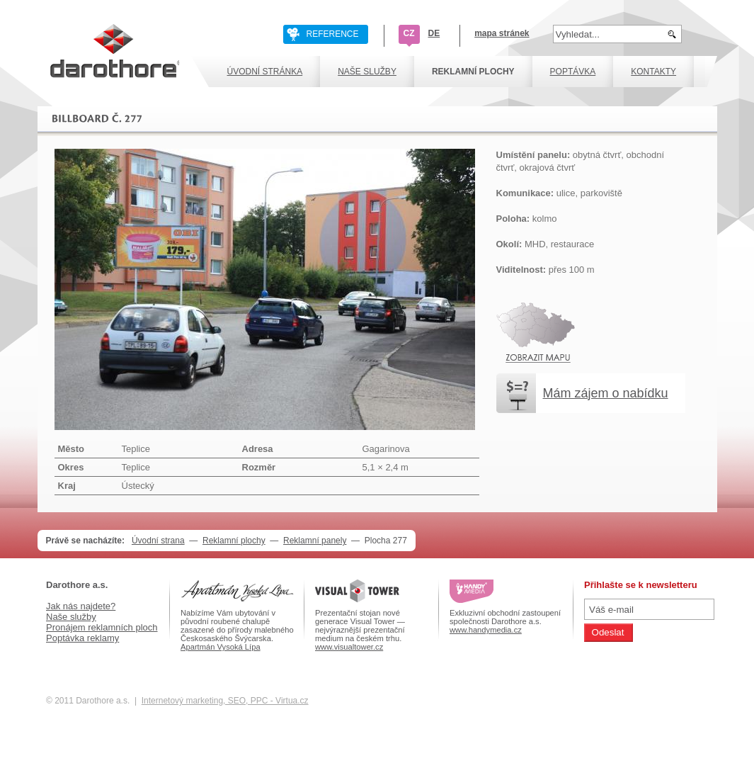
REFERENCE (333, 34)
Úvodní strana (158, 541)
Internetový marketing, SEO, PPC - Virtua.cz (225, 701)
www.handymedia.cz (486, 630)
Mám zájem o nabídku (605, 393)
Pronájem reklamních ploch (102, 627)
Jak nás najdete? (80, 606)
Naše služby (71, 616)
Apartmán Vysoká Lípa (221, 647)
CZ (409, 33)
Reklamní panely (314, 541)
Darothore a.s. (77, 585)
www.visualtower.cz (349, 647)
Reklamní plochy (233, 541)
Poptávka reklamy (82, 638)
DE (434, 33)
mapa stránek (501, 33)
